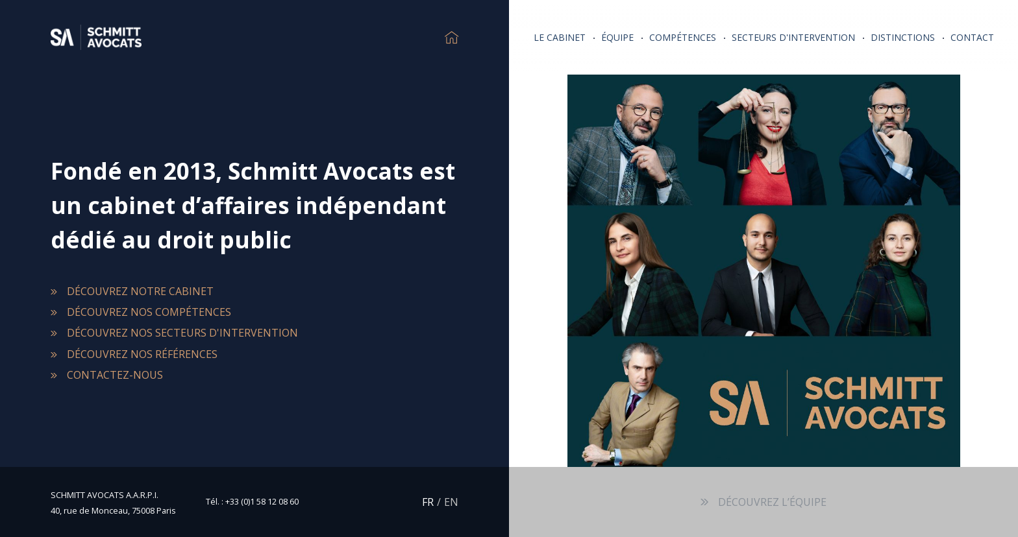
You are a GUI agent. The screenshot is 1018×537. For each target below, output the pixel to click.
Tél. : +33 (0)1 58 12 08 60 (252, 501)
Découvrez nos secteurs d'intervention (182, 333)
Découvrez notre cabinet (140, 291)
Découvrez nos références (142, 354)
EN (451, 502)
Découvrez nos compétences (149, 312)
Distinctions (903, 37)
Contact (972, 37)
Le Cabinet (560, 37)
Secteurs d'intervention (793, 37)
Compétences (682, 37)
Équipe (617, 37)
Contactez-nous (115, 375)
